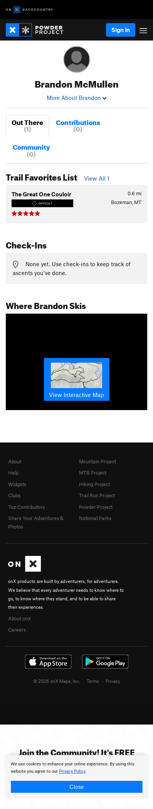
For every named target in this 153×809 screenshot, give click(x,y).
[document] (76, 776)
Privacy (113, 681)
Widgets (17, 484)
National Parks (95, 518)
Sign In (120, 29)
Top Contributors (26, 507)
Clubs (14, 495)
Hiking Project (94, 484)
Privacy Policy (72, 771)
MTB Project (92, 473)
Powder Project (96, 507)
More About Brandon (76, 97)
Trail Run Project (97, 495)
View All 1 (96, 178)
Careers (17, 630)
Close (76, 786)
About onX (19, 618)
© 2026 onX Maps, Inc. (56, 681)
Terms (93, 681)
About (14, 461)
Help (13, 473)
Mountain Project (97, 461)
